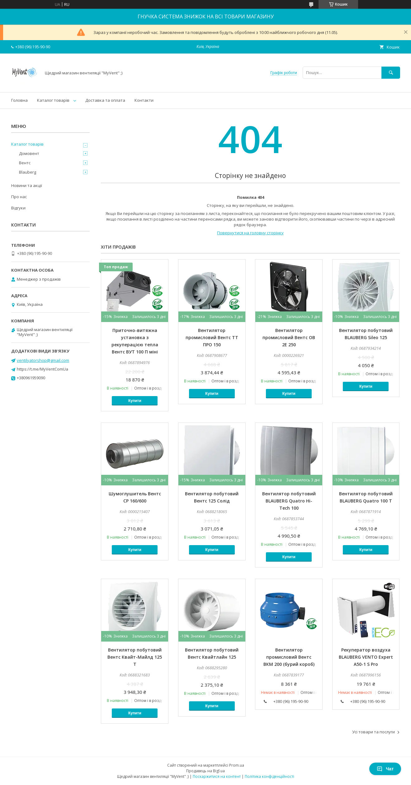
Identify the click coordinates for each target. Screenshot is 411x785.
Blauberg (27, 172)
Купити (134, 401)
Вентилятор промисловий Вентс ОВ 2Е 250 (288, 337)
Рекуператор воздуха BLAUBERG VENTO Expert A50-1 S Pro (366, 657)
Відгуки (18, 208)
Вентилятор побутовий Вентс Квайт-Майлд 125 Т (134, 657)
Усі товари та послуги (373, 732)
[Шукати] (390, 73)
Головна (19, 100)
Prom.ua (236, 765)
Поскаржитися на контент (217, 776)
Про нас (19, 196)
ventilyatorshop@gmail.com (43, 360)
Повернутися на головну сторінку (250, 233)
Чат (385, 769)
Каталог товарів (53, 100)
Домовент (29, 153)
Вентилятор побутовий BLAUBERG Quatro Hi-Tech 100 (289, 501)
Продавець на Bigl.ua (205, 770)
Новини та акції (26, 185)
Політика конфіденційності (269, 776)
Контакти (144, 100)
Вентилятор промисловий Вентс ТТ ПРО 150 (212, 337)
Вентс (25, 163)
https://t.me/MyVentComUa (42, 369)
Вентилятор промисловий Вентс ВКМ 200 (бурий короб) (288, 657)
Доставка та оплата (105, 100)
